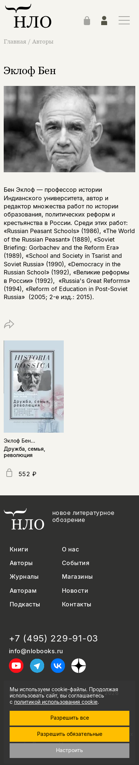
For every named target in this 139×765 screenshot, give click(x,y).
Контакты (77, 604)
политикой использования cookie (55, 702)
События (75, 563)
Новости (75, 590)
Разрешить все (69, 717)
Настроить (69, 750)
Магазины (77, 576)
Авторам (23, 590)
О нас (70, 549)
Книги (19, 549)
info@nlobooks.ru (36, 651)
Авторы (42, 41)
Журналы (24, 576)
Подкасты (25, 604)
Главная (16, 41)
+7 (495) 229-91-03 (53, 638)
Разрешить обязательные (69, 734)
